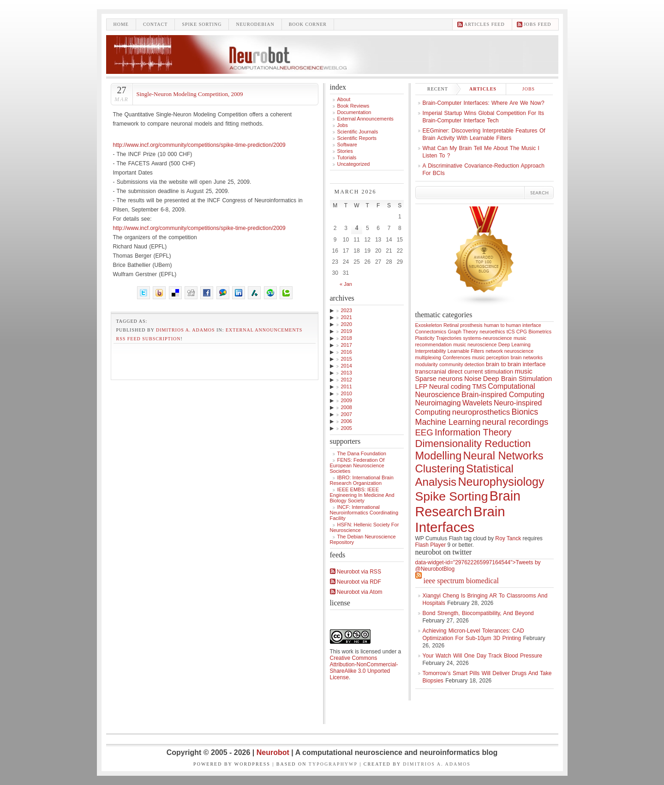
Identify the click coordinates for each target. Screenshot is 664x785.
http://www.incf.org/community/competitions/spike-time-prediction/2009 (199, 145)
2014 (346, 365)
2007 (346, 414)
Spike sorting (201, 24)
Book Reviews (353, 106)
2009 (346, 400)
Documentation (354, 112)
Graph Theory (463, 331)
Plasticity (425, 338)
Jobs (342, 125)
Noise (472, 378)
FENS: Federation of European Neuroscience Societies (357, 465)
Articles (483, 88)
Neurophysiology (501, 481)
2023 (346, 310)
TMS (479, 386)
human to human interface (512, 325)
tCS (511, 331)
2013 (346, 372)
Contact (155, 24)
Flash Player (430, 545)
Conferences (456, 357)
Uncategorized (353, 164)
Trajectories (448, 338)
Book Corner (308, 24)
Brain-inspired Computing (502, 395)
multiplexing (428, 357)
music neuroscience (475, 344)
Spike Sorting (451, 496)
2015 (346, 359)
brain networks (527, 357)
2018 (346, 338)
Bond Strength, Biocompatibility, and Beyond (478, 613)
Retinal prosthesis (463, 325)
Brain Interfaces (460, 519)
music (523, 371)
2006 (346, 421)
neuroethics (492, 331)
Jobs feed (537, 24)
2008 (346, 407)
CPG (521, 331)
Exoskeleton (428, 325)
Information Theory (473, 432)
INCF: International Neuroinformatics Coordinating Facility (364, 512)
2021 (346, 317)
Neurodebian (255, 24)
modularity (426, 364)
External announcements (264, 329)
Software (347, 144)
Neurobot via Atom (356, 592)
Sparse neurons (439, 378)
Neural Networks (503, 456)
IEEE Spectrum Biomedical (461, 581)
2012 (346, 379)
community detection (462, 364)
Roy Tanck (508, 538)
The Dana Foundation (361, 453)
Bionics (525, 412)
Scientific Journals (357, 131)
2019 (346, 331)
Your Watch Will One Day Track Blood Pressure (483, 655)
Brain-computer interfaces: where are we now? (483, 103)
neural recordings (515, 422)
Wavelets (477, 403)
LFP (421, 386)
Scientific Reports (357, 138)
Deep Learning (514, 344)
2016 (346, 352)
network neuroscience (510, 351)
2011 (346, 386)
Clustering (440, 468)
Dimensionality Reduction (473, 443)
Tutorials (347, 157)
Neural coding (450, 386)
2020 (346, 324)
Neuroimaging (438, 403)
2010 (346, 393)
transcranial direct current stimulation (464, 371)
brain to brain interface (516, 364)
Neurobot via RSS (355, 571)
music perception (490, 357)
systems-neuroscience (487, 338)
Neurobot (274, 752)
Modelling (438, 456)
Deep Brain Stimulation (517, 378)
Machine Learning (448, 422)
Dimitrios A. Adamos (185, 329)
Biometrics (539, 331)
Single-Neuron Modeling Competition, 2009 (190, 94)
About (344, 99)
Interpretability (430, 351)
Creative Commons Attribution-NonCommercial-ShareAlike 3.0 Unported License (364, 668)
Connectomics (431, 331)
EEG (424, 432)
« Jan (346, 284)
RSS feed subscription (148, 338)
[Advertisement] (215, 359)
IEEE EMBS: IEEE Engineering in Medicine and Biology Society (362, 495)
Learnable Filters (466, 351)
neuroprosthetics (481, 412)
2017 (346, 345)
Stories (345, 151)
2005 (346, 428)
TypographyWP (333, 764)
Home (121, 24)
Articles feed (484, 24)
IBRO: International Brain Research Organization (362, 480)
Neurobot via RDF (355, 582)
